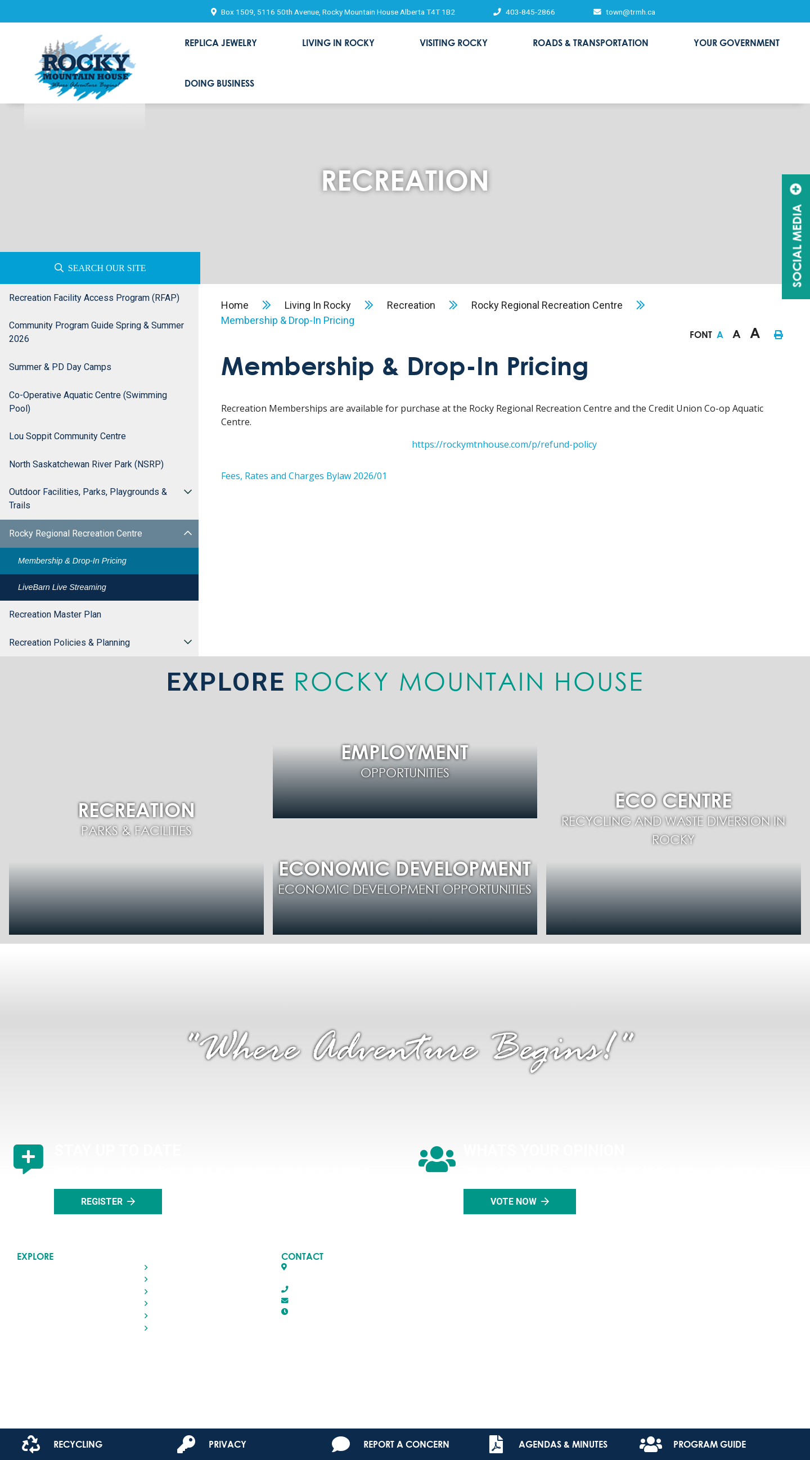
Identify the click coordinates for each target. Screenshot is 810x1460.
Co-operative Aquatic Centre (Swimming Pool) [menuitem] (88, 402)
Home (235, 305)
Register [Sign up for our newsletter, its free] (102, 1201)
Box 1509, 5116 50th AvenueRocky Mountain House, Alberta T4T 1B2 (345, 1272)
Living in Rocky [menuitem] (338, 42)
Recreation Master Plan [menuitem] (55, 614)
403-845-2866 (307, 1289)
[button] (187, 492)
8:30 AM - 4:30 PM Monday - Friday (364, 1312)
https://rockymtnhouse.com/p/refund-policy (504, 444)
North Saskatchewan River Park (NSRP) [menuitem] (86, 464)
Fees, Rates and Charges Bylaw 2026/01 (304, 476)
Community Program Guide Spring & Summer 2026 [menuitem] (96, 332)
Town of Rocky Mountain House (84, 81)
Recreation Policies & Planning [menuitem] (69, 642)
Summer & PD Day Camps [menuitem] (60, 367)
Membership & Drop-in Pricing (287, 320)
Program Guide (693, 1444)
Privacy (210, 1444)
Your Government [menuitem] (737, 42)
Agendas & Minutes (546, 1444)
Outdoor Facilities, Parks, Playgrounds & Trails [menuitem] (88, 498)
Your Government (49, 1316)
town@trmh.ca (309, 1300)
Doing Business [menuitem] (219, 83)
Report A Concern (389, 1444)
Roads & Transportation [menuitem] (591, 42)
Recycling (61, 1444)
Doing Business (44, 1328)
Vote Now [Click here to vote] (513, 1201)
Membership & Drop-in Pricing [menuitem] (72, 560)
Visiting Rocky (42, 1291)
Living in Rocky (318, 305)
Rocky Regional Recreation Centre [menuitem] (75, 533)
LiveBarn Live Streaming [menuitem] (62, 587)
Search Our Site (107, 268)
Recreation (411, 305)
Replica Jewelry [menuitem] (220, 42)
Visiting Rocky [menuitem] (454, 42)
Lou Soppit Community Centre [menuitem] (67, 436)
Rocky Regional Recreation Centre (547, 305)
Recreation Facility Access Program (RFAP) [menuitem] (94, 297)
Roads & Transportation (60, 1304)
